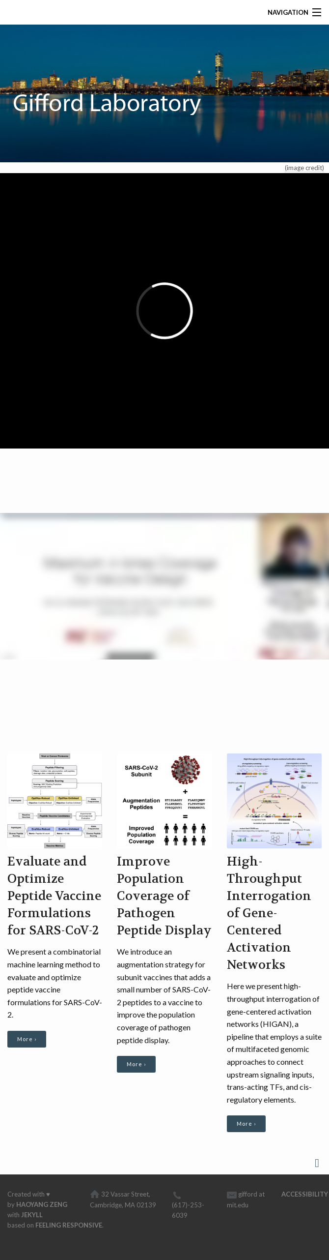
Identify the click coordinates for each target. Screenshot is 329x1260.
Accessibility (304, 1194)
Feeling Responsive (68, 1225)
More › (26, 1039)
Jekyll (32, 1215)
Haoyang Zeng (41, 1204)
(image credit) (304, 168)
